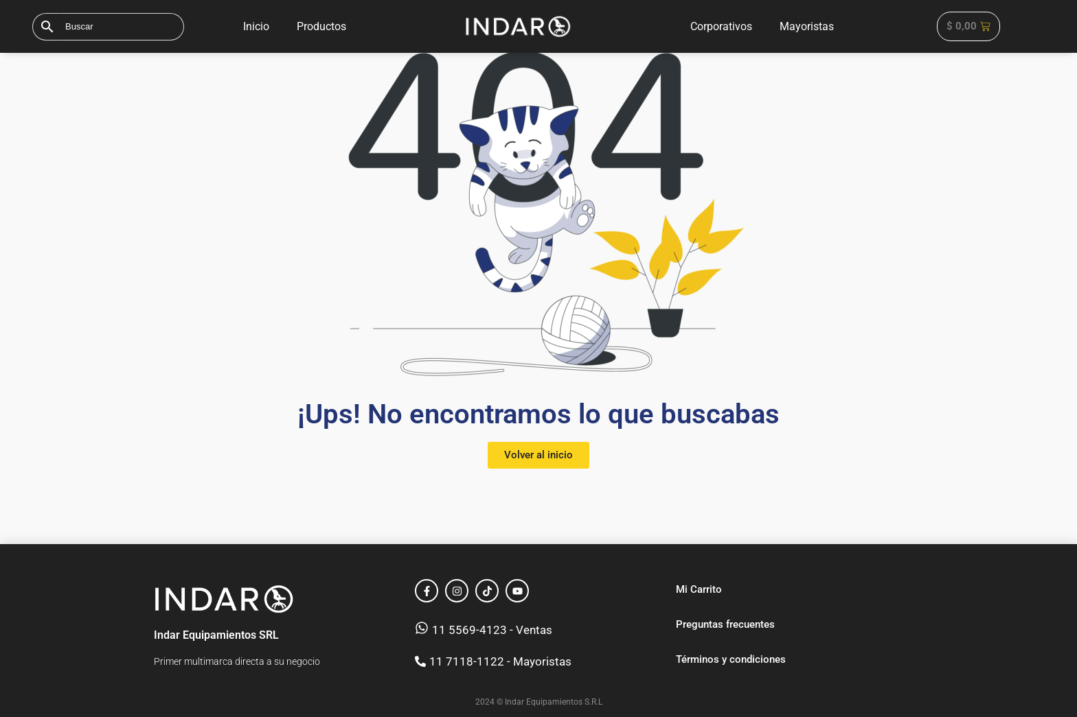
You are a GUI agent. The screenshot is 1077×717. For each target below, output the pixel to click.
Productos (321, 26)
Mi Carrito (699, 589)
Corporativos (721, 26)
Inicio (256, 26)
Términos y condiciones (731, 659)
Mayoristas (807, 26)
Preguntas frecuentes (725, 624)
